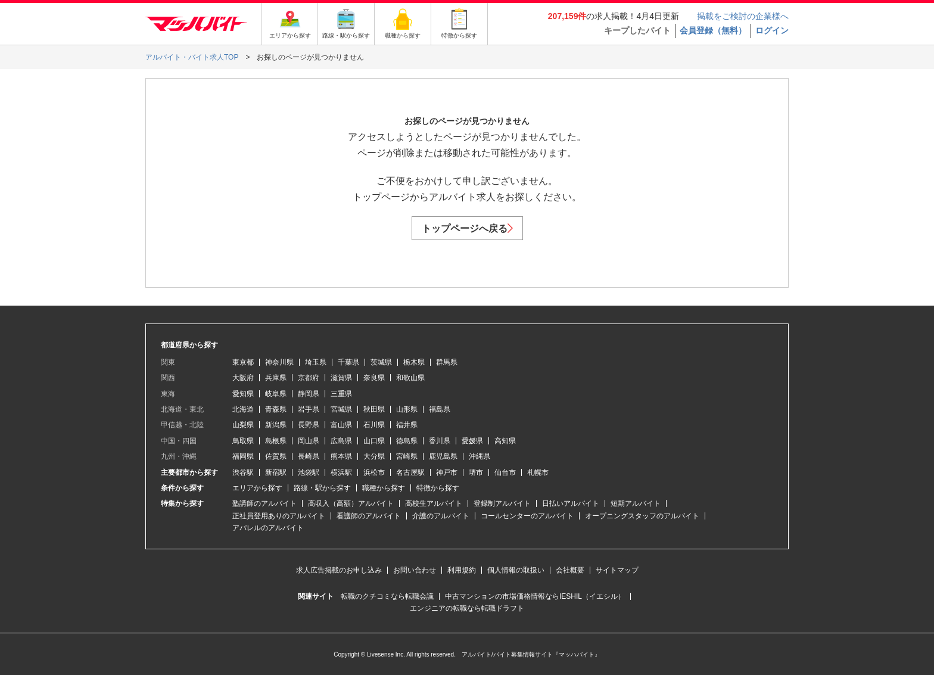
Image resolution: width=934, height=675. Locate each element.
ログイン (772, 30)
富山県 (341, 425)
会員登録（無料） (713, 30)
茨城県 (381, 362)
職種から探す (383, 488)
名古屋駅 (410, 472)
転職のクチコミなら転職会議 (387, 596)
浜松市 (374, 472)
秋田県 (374, 409)
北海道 (243, 409)
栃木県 (414, 362)
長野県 (308, 425)
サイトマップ (617, 570)
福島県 (439, 409)
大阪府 (243, 378)
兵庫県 (276, 378)
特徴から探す (437, 488)
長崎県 (308, 456)
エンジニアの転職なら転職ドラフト (467, 608)
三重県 (341, 394)
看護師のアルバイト (369, 516)
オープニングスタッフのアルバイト (642, 516)
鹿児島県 (443, 456)
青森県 (276, 409)
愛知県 (243, 394)
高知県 (505, 441)
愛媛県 (472, 441)
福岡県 (243, 456)
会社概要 (570, 570)
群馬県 (446, 362)
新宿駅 (276, 472)
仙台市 (505, 472)
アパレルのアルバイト (268, 528)
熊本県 (341, 456)
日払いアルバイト (570, 503)
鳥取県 (243, 441)
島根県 (276, 441)
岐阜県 (276, 394)
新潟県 (276, 425)
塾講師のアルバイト (264, 503)
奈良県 (374, 378)
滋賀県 (341, 378)
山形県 (407, 409)
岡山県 (308, 441)
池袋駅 (308, 472)
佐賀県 (276, 456)
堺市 (476, 472)
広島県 (341, 441)
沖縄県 (479, 456)
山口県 (374, 441)
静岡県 (308, 394)
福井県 (407, 425)
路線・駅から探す (322, 488)
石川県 (374, 425)
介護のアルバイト (440, 516)
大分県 (374, 456)
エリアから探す (257, 488)
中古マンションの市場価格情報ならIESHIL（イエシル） (535, 596)
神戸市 (446, 472)
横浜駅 (341, 472)
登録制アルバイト (502, 503)
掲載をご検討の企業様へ (743, 16)
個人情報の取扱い (515, 570)
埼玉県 (315, 362)
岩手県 (308, 409)
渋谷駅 (243, 472)
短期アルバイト (636, 503)
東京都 (243, 362)
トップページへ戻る (467, 228)
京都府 (308, 378)
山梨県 (243, 425)
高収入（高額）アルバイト (351, 503)
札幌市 (538, 472)
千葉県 (348, 362)
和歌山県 (410, 378)
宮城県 (341, 409)
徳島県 (407, 441)
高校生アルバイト (433, 503)
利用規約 (461, 570)
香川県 (439, 441)
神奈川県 (279, 362)
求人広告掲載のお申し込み (339, 570)
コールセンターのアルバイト (527, 516)
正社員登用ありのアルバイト (278, 516)
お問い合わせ (414, 570)
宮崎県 (407, 456)
